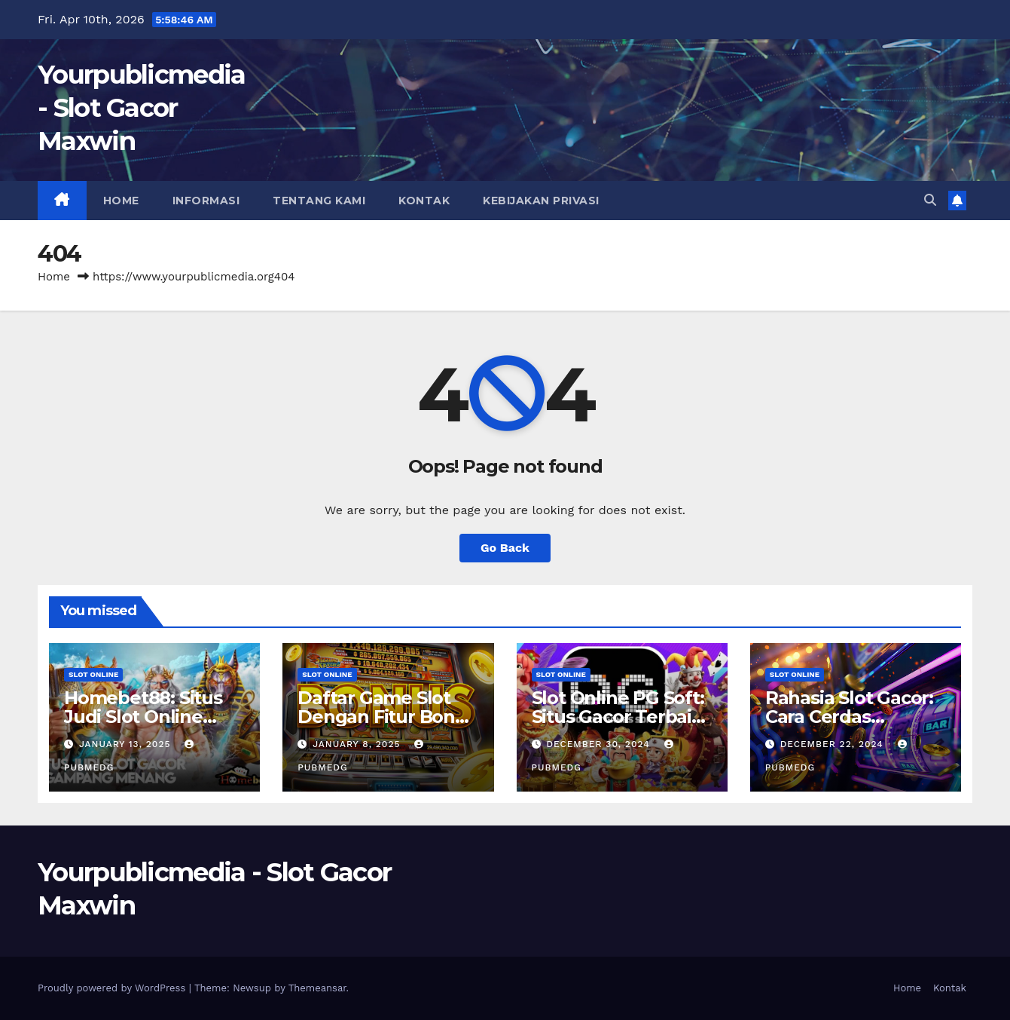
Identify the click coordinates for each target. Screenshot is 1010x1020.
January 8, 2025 (358, 744)
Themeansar (317, 988)
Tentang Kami (319, 200)
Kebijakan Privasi (541, 200)
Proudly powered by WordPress (113, 988)
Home (121, 200)
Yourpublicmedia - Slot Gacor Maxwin (142, 108)
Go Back (505, 548)
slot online (93, 674)
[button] (930, 200)
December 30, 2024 (599, 744)
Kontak (424, 200)
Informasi (206, 200)
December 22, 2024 (833, 744)
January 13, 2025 (126, 744)
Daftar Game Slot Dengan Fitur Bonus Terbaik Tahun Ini (386, 716)
